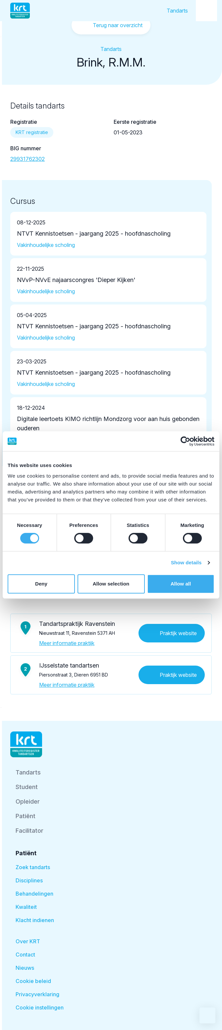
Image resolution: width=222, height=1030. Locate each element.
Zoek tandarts (33, 867)
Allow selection (111, 583)
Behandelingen (34, 893)
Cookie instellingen (40, 1007)
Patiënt (25, 816)
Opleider (28, 801)
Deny (41, 583)
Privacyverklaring (37, 994)
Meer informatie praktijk (66, 643)
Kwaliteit (26, 907)
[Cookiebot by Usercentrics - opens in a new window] (185, 441)
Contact (25, 954)
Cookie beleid (33, 981)
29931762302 (27, 159)
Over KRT (28, 941)
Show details (186, 562)
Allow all (181, 583)
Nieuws (25, 967)
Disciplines (29, 880)
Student (27, 786)
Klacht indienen (35, 920)
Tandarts (177, 10)
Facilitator (29, 830)
